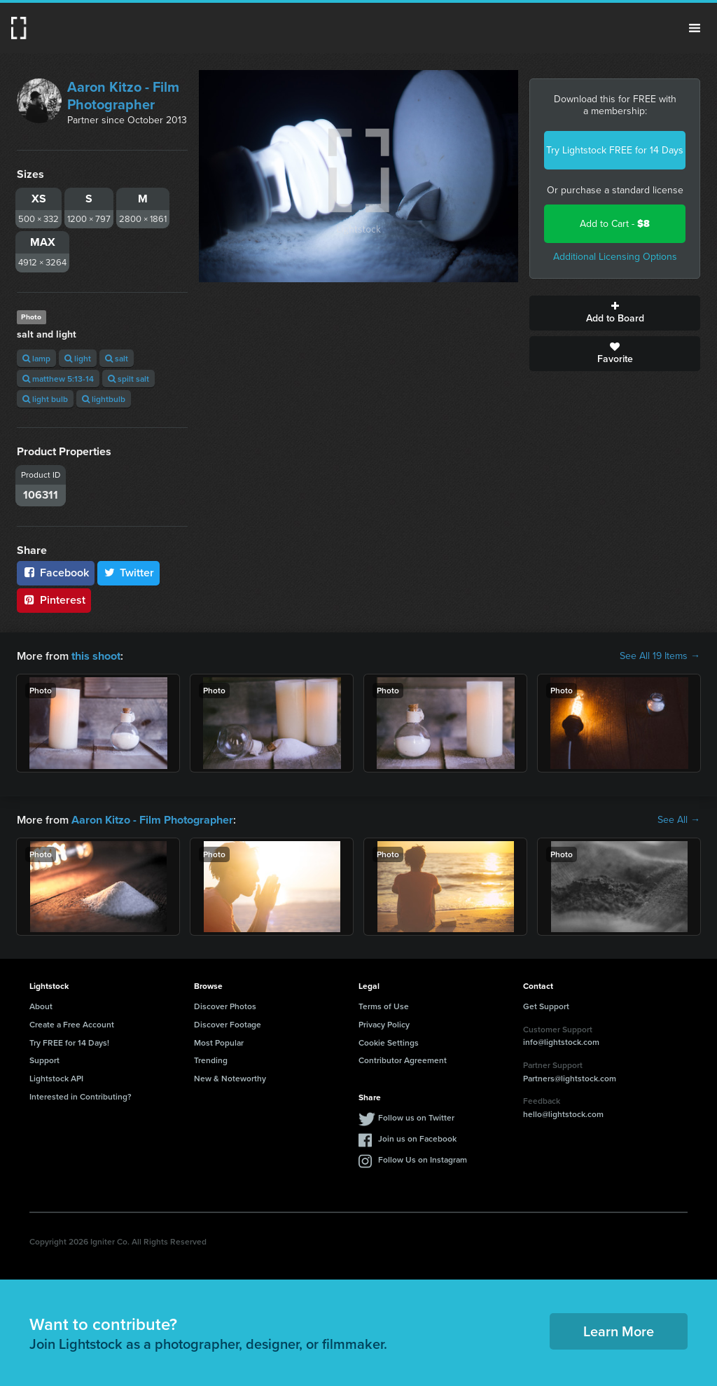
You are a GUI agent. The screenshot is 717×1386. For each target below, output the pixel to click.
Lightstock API (56, 1078)
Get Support (546, 1006)
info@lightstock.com (561, 1042)
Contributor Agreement (402, 1060)
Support (44, 1060)
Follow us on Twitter (416, 1117)
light (77, 358)
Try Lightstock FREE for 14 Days (614, 150)
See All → (678, 819)
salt (116, 358)
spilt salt (128, 378)
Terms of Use (383, 1006)
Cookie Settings (388, 1042)
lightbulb (103, 399)
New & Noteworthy (230, 1078)
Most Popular (219, 1042)
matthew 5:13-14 (58, 378)
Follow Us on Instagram (422, 1159)
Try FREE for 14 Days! (69, 1042)
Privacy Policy (384, 1024)
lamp (36, 358)
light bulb (45, 399)
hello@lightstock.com (563, 1114)
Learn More (618, 1331)
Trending (211, 1060)
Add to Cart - (615, 223)
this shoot (95, 656)
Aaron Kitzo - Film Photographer (123, 95)
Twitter (129, 572)
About (41, 1006)
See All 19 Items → (660, 656)
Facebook (55, 572)
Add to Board (614, 313)
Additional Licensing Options (615, 256)
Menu (694, 28)
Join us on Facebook (417, 1138)
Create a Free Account (71, 1024)
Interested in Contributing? (80, 1096)
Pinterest (53, 600)
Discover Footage (227, 1024)
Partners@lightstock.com (569, 1077)
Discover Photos (225, 1006)
